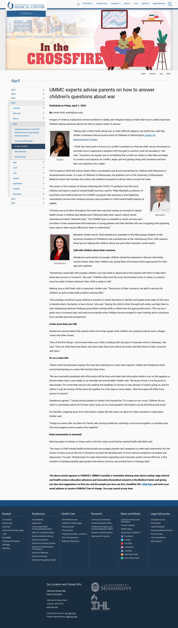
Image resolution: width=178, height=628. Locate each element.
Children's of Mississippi (72, 523)
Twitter (126, 540)
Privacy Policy (157, 534)
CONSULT (26, 13)
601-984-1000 (70, 613)
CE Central (6, 520)
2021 (13, 203)
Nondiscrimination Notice (162, 530)
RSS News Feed (129, 554)
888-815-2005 (71, 617)
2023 (13, 98)
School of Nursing (39, 556)
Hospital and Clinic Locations (74, 534)
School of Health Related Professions (42, 548)
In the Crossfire (21, 146)
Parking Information (11, 541)
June (15, 168)
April (15, 124)
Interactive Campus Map (13, 530)
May (15, 162)
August (16, 178)
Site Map (6, 545)
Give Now (6, 527)
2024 (13, 94)
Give (136, 4)
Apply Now (36, 523)
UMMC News (126, 529)
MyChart (145, 4)
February (17, 113)
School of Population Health (44, 560)
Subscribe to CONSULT (130, 533)
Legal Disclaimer (158, 527)
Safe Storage (20, 157)
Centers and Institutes (100, 520)
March (15, 119)
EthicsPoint (156, 523)
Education (87, 4)
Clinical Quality (68, 527)
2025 (13, 90)
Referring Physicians (70, 541)
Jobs (4, 534)
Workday (6, 548)
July (15, 173)
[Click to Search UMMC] (169, 4)
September (17, 183)
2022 (13, 103)
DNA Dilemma (20, 151)
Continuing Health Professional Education (42, 528)
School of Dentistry (40, 540)
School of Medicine (40, 553)
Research (115, 4)
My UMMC (6, 538)
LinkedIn (126, 551)
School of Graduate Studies (43, 543)
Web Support (156, 541)
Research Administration (102, 533)
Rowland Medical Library (42, 536)
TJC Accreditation (158, 538)
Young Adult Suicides (24, 141)
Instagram (127, 547)
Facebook (127, 536)
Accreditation (38, 520)
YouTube (126, 543)
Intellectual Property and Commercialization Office (102, 528)
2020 (13, 199)
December (17, 194)
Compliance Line (158, 520)
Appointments (159, 4)
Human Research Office (101, 523)
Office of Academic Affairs (43, 533)
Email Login (7, 523)
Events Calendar (128, 525)
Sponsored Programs (100, 536)
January (16, 108)
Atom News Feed (130, 558)
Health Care (102, 4)
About (126, 4)
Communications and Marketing (130, 521)
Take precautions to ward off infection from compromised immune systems (27, 132)
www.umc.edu (52, 607)
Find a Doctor (67, 530)
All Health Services (69, 520)
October (16, 189)
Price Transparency (70, 538)
